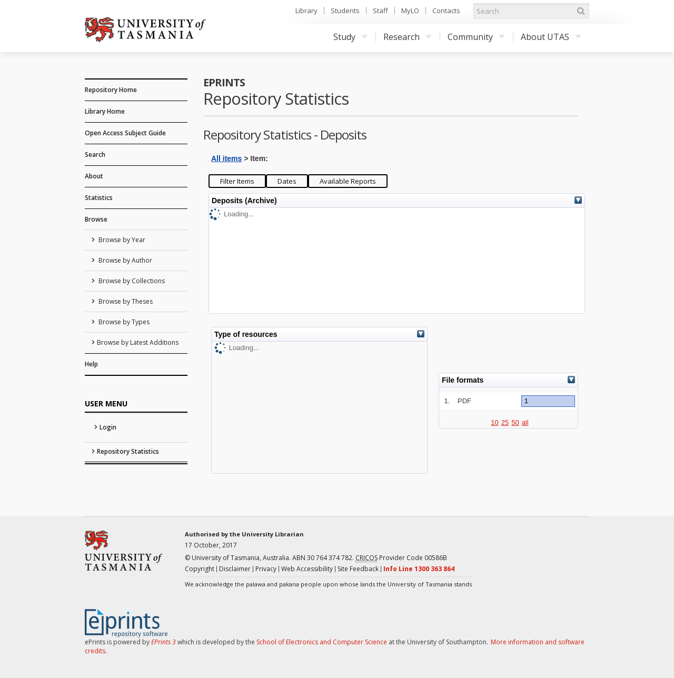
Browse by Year (121, 239)
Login (108, 427)
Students (345, 10)
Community (476, 37)
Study (350, 37)
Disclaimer (235, 568)
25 (505, 422)
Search (95, 154)
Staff (380, 10)
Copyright (199, 568)
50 (515, 422)
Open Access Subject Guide (125, 132)
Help (91, 364)
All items (226, 158)
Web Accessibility (307, 568)
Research (407, 37)
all (525, 422)
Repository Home (111, 89)
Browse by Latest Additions (138, 342)
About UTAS (551, 37)
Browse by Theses (125, 301)
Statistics (99, 197)
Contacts (446, 10)
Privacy (265, 568)
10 (494, 422)
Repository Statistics (128, 451)
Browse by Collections (131, 280)
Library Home (105, 111)
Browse (96, 219)
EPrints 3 (163, 641)
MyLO (410, 10)
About (94, 176)
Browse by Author (124, 260)
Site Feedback (358, 568)
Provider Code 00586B (401, 558)
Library (306, 10)
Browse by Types (123, 321)
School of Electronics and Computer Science (321, 641)
